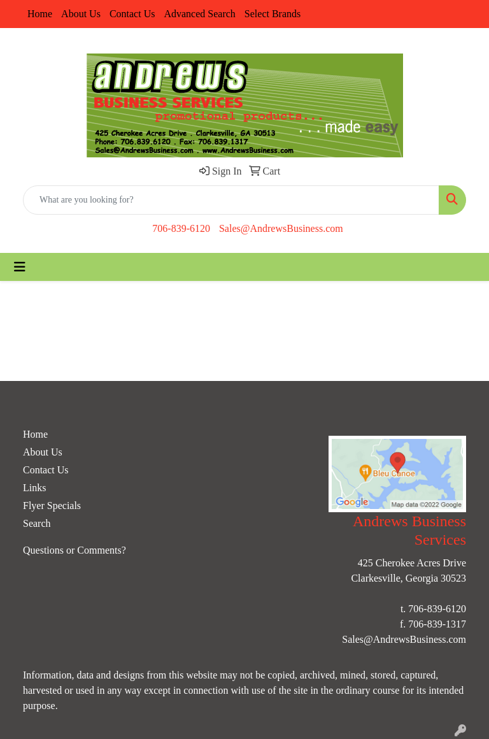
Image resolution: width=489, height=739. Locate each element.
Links (34, 487)
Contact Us (132, 13)
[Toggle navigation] (19, 267)
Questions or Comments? (74, 550)
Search (37, 523)
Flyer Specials (52, 505)
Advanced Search (199, 13)
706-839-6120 (181, 228)
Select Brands (272, 13)
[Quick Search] (231, 200)
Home (39, 13)
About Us (81, 13)
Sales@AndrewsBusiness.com (281, 228)
